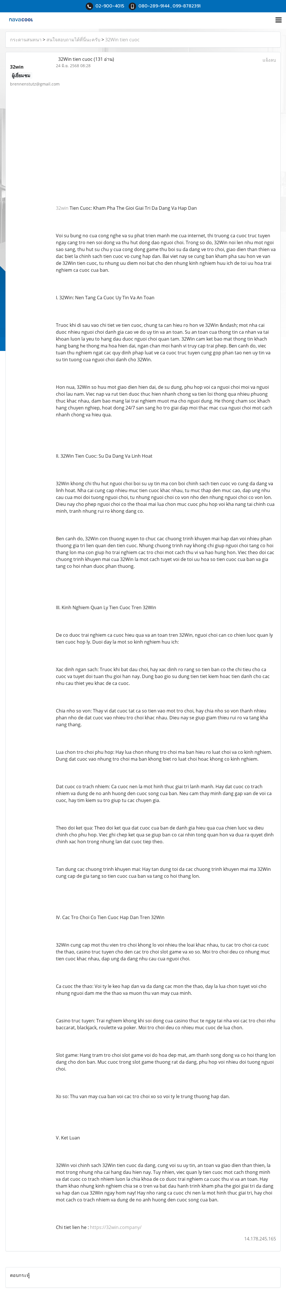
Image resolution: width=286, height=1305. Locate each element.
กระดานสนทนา (26, 39)
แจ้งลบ (269, 60)
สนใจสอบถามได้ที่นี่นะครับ (73, 39)
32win (62, 208)
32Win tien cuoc (122, 39)
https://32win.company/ (116, 1227)
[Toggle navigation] (278, 20)
